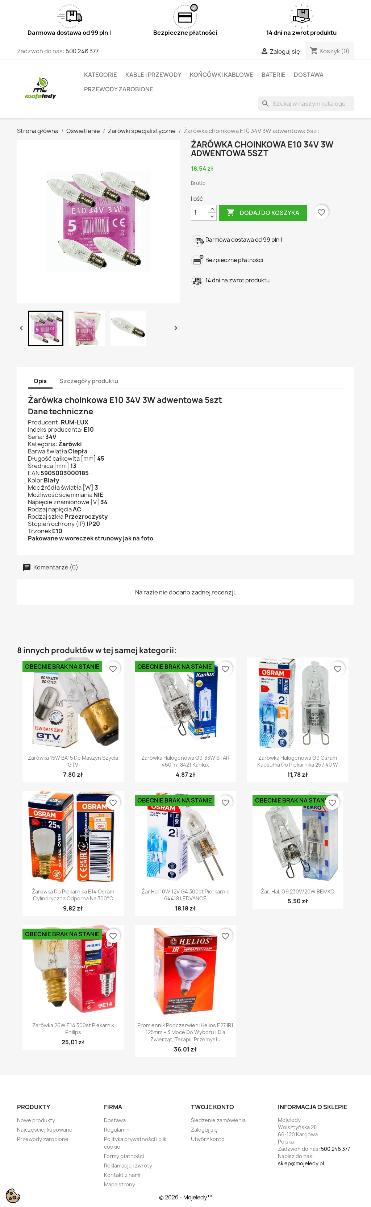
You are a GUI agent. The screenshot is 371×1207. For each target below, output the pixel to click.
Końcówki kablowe (221, 75)
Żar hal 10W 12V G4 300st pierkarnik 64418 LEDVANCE (185, 895)
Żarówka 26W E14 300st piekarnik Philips (73, 1029)
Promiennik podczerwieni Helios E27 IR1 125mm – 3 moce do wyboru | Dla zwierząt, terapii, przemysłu (185, 1032)
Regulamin (117, 1129)
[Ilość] (199, 213)
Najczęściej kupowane (44, 1129)
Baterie (273, 75)
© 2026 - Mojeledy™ (185, 1197)
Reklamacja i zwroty (128, 1165)
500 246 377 (82, 51)
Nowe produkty (36, 1120)
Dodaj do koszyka (262, 212)
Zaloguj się (204, 1129)
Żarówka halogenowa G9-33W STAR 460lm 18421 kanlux (185, 761)
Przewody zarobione (118, 89)
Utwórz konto (208, 1139)
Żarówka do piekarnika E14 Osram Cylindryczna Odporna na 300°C (73, 895)
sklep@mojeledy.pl (301, 1163)
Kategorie (100, 75)
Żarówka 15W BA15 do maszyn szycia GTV (73, 761)
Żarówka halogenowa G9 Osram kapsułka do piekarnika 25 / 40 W (297, 761)
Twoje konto (212, 1107)
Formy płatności (124, 1156)
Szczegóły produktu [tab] (88, 381)
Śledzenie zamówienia (218, 1120)
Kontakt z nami (122, 1174)
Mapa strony (119, 1184)
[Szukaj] (306, 103)
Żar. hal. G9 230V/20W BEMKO (297, 891)
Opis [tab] (40, 381)
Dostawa (309, 75)
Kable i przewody (153, 75)
